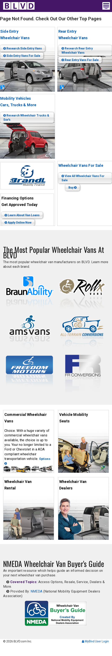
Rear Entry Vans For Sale (80, 60)
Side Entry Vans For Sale (21, 55)
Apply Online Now (18, 222)
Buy (72, 187)
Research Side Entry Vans (22, 48)
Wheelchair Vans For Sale (80, 165)
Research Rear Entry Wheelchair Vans (77, 50)
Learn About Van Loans (22, 215)
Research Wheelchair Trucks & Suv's (26, 117)
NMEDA (36, 591)
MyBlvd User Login (95, 641)
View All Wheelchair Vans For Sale (83, 178)
